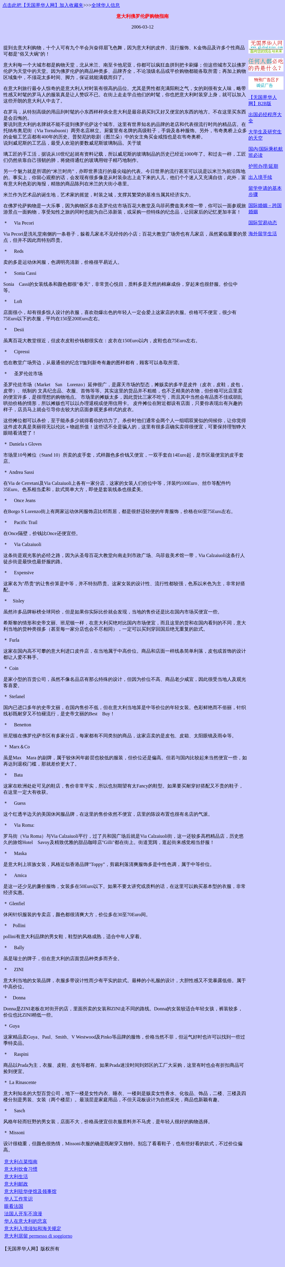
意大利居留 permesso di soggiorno (38, 1235)
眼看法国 (13, 1206)
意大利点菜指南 (20, 1161)
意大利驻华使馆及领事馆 (30, 1191)
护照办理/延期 (263, 166)
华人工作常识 (18, 1198)
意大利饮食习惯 (20, 1169)
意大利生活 (16, 1176)
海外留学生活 (262, 233)
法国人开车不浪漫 (23, 1213)
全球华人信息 (105, 5)
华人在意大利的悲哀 (25, 1221)
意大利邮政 (16, 1183)
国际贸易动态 (262, 222)
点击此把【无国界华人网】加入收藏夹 (42, 5)
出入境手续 (260, 177)
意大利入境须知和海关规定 (32, 1228)
